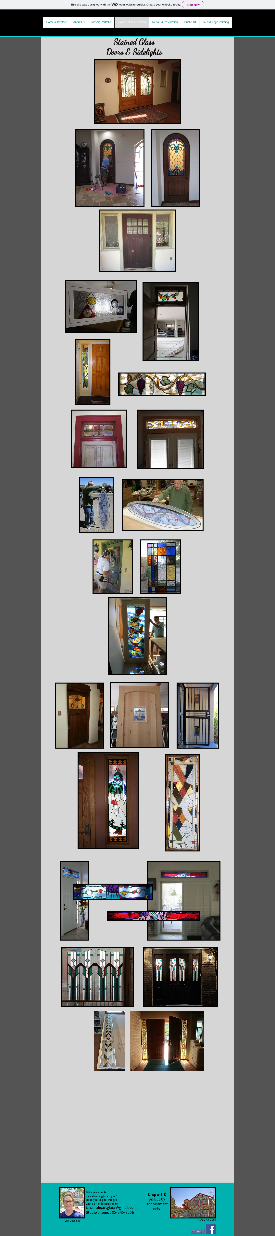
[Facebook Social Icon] (211, 1229)
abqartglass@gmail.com (116, 1207)
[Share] (198, 1231)
